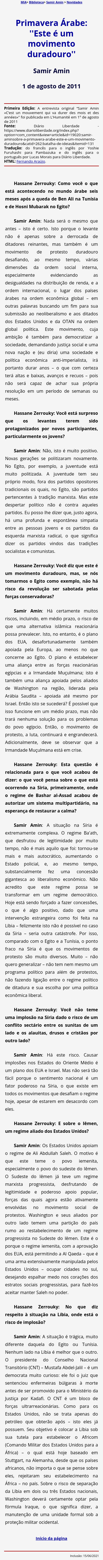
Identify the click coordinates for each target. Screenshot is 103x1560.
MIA (23, 2)
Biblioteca (36, 2)
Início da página (51, 1538)
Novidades (74, 2)
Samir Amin (54, 2)
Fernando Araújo (30, 161)
